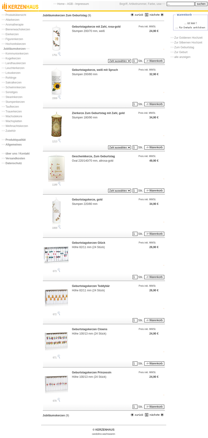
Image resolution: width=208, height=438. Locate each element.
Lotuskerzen (12, 72)
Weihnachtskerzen (16, 126)
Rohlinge (10, 77)
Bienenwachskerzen (17, 29)
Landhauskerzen (15, 63)
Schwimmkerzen (15, 87)
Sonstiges (11, 92)
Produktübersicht (15, 15)
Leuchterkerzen (15, 68)
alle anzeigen (182, 57)
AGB (70, 4)
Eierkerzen (12, 34)
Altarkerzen (12, 19)
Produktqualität (15, 139)
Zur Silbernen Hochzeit (188, 42)
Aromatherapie (14, 24)
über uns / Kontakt (17, 153)
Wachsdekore (13, 116)
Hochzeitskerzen (15, 44)
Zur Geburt (181, 52)
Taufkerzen (12, 106)
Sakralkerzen (13, 82)
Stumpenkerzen (15, 101)
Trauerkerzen (13, 111)
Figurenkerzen (14, 39)
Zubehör (10, 130)
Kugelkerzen (13, 58)
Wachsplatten (13, 121)
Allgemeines (13, 144)
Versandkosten (15, 158)
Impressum (82, 4)
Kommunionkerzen (16, 53)
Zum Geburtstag (184, 47)
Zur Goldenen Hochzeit (188, 37)
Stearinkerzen (13, 97)
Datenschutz (13, 163)
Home (61, 4)
